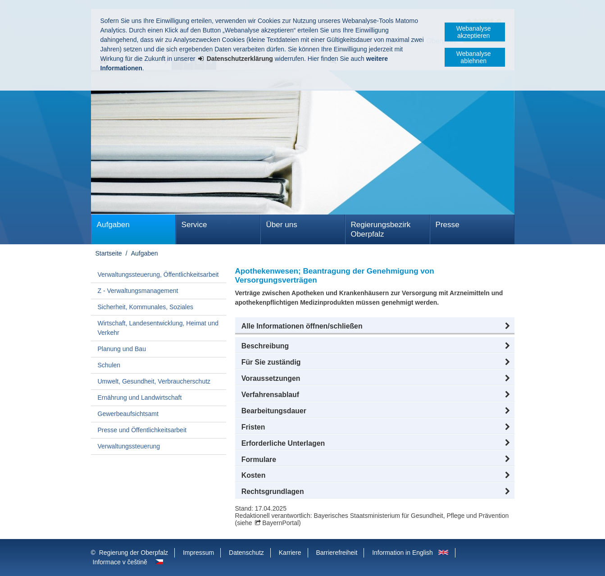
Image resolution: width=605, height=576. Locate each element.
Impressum (198, 552)
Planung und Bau (122, 348)
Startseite (109, 253)
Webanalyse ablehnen (473, 57)
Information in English (402, 552)
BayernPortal (280, 522)
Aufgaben (113, 224)
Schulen (109, 365)
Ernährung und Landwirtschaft (140, 397)
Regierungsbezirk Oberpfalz (381, 229)
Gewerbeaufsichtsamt (128, 413)
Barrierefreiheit (336, 552)
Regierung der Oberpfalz (133, 552)
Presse (447, 224)
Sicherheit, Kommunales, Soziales (145, 307)
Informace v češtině (120, 562)
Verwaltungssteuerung (129, 446)
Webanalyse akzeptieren (473, 32)
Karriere (290, 552)
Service (194, 224)
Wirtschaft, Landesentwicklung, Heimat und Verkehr (158, 328)
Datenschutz (246, 552)
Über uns (281, 224)
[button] (374, 326)
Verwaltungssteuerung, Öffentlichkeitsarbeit (158, 274)
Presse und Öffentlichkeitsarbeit (142, 430)
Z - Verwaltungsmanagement (138, 290)
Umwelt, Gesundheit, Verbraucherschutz (154, 381)
